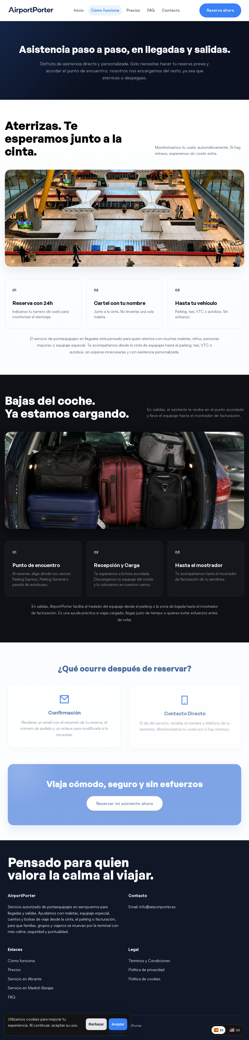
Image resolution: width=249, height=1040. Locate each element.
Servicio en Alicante (25, 978)
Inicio (79, 10)
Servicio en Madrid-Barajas (30, 987)
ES (217, 1029)
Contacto (171, 10)
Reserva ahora (220, 10)
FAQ (151, 10)
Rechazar (96, 1024)
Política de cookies (144, 978)
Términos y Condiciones (149, 960)
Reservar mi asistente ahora (124, 804)
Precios (133, 10)
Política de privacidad (146, 969)
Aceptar (118, 1024)
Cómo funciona (105, 10)
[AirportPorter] (31, 10)
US (234, 1029)
